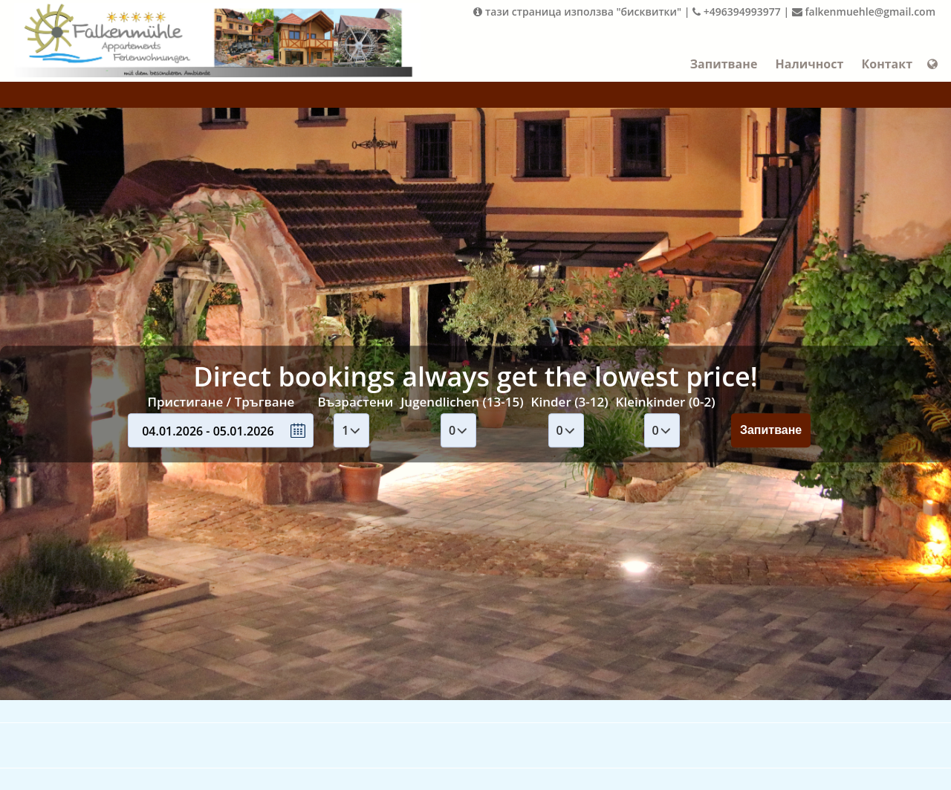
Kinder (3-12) (569, 401)
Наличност (809, 64)
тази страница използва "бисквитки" (577, 11)
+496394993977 (736, 11)
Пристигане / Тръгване (220, 401)
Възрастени (355, 401)
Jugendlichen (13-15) (461, 401)
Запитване (724, 64)
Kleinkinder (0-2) (665, 401)
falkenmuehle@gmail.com (863, 11)
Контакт (886, 64)
